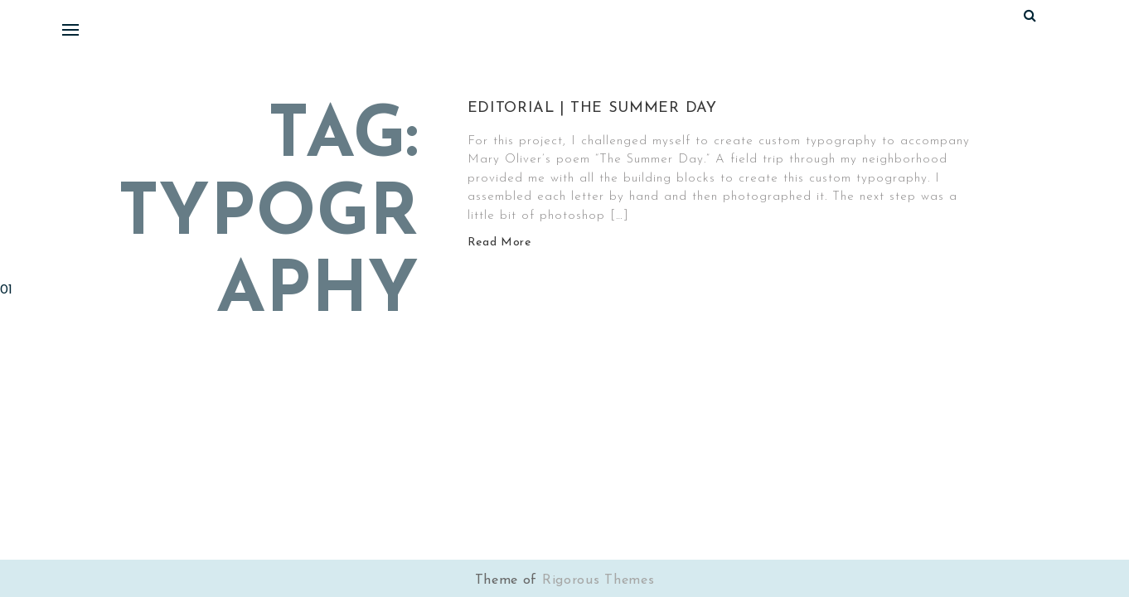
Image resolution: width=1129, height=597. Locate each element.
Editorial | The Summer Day (592, 108)
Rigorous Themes (598, 580)
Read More (499, 242)
